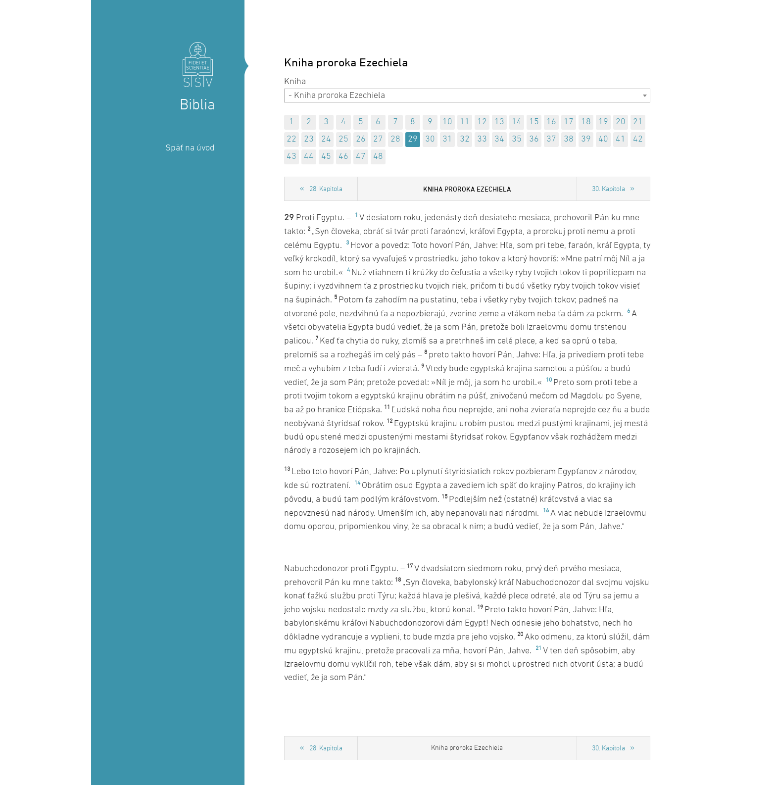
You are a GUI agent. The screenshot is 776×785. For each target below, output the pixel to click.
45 (326, 156)
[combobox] (467, 95)
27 (378, 139)
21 (638, 122)
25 (343, 139)
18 (586, 122)
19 (603, 122)
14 (517, 122)
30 (430, 139)
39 (586, 139)
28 (395, 139)
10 (447, 122)
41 (621, 139)
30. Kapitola (608, 189)
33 (482, 139)
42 (638, 139)
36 (534, 139)
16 (551, 122)
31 (447, 139)
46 (343, 156)
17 (569, 122)
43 (291, 156)
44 (309, 156)
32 (465, 139)
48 (378, 156)
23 (309, 139)
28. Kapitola (325, 189)
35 (517, 139)
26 (361, 139)
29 (413, 139)
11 (465, 122)
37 (551, 139)
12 (482, 122)
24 (326, 139)
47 (361, 156)
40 (603, 139)
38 (569, 139)
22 (291, 139)
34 (499, 139)
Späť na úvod (190, 148)
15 (534, 122)
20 (621, 122)
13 (499, 122)
